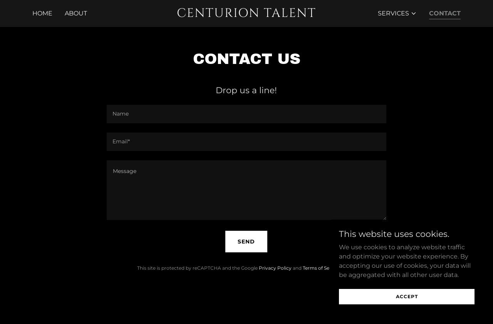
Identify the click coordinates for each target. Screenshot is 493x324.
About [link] (76, 13)
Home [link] (42, 13)
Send (246, 241)
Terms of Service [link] (321, 268)
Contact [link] (445, 13)
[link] (246, 14)
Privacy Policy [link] (275, 268)
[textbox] (246, 114)
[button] (397, 13)
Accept (407, 296)
